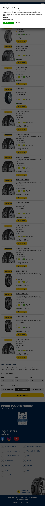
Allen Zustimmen (8, 22)
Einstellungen (19, 22)
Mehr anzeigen (6, 15)
